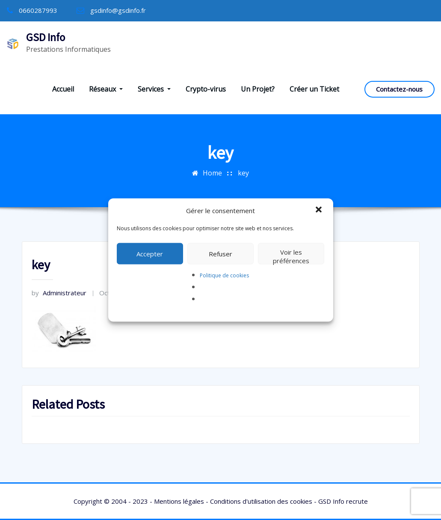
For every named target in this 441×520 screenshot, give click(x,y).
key (243, 173)
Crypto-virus (206, 89)
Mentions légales (179, 501)
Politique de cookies (224, 275)
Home (212, 173)
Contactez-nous (399, 89)
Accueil (63, 89)
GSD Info (45, 37)
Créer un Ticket (314, 89)
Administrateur (59, 292)
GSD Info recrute (343, 501)
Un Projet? (258, 89)
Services (154, 89)
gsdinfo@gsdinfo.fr (118, 10)
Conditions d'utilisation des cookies (261, 501)
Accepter (149, 253)
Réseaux (106, 89)
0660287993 (38, 10)
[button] (319, 210)
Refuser (220, 253)
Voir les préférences (291, 255)
